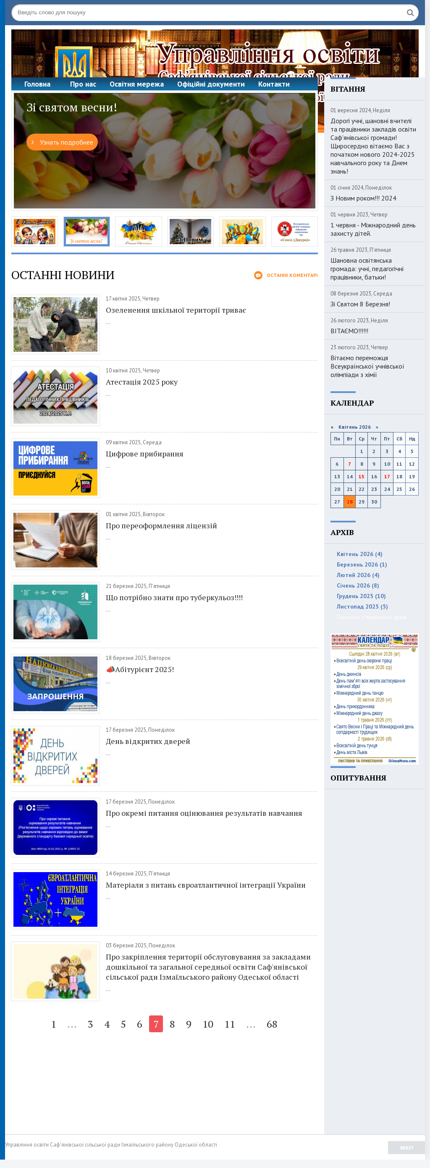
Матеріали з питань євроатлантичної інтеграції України (206, 885)
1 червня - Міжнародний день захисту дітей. (373, 229)
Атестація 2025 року (142, 382)
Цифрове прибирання (145, 453)
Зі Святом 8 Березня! (360, 304)
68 (272, 1024)
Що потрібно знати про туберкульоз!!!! (174, 597)
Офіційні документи (211, 84)
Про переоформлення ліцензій (161, 525)
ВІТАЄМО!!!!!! (349, 331)
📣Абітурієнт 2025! (140, 669)
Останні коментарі (286, 275)
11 (229, 1024)
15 (361, 476)
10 (207, 1024)
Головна (37, 84)
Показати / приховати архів (372, 617)
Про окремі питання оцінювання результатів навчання (204, 813)
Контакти (274, 84)
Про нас (83, 84)
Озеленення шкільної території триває (176, 310)
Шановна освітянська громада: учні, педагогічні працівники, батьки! (367, 268)
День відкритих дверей (148, 741)
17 (387, 476)
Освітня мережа (137, 84)
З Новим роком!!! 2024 (363, 198)
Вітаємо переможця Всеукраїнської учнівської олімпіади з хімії (367, 366)
